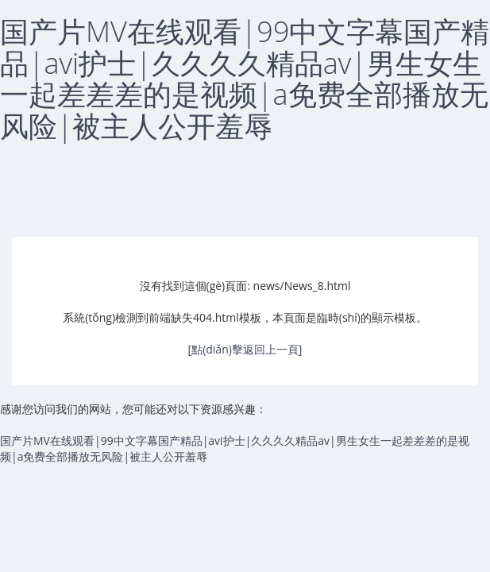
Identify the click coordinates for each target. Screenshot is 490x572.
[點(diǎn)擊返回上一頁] (245, 349)
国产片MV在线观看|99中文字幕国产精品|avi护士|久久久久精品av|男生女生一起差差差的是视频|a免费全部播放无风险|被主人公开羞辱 (244, 78)
